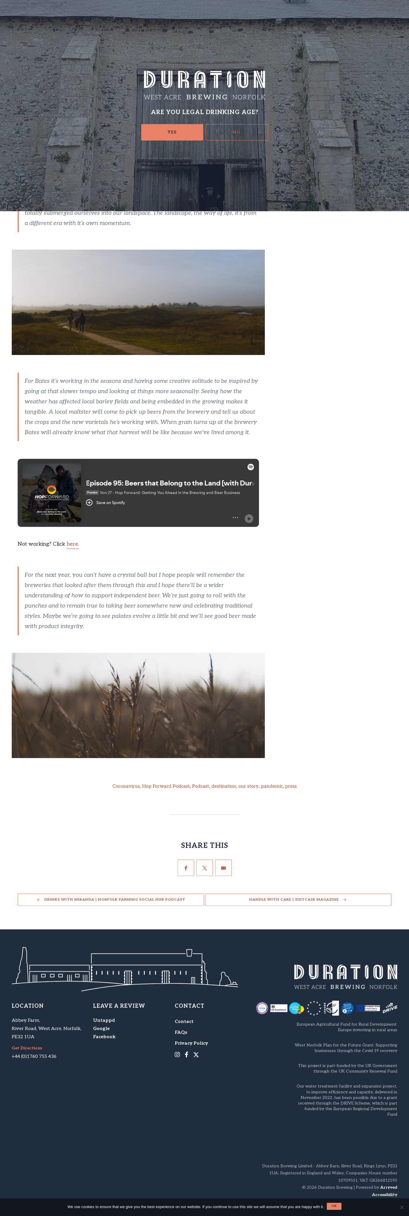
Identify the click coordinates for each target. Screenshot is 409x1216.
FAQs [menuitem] (181, 1032)
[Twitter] (204, 868)
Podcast (200, 786)
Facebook (104, 1037)
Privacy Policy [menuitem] (191, 1043)
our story (248, 786)
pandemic (272, 786)
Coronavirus (126, 786)
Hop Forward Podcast (166, 786)
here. (73, 544)
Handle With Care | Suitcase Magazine (294, 899)
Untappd (104, 1020)
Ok (334, 1206)
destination (223, 786)
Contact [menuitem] (184, 1021)
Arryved (388, 1187)
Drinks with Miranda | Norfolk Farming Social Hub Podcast (114, 899)
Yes (172, 132)
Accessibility (384, 1194)
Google (101, 1028)
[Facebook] (186, 868)
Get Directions (27, 1048)
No (236, 132)
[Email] (223, 868)
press (291, 786)
